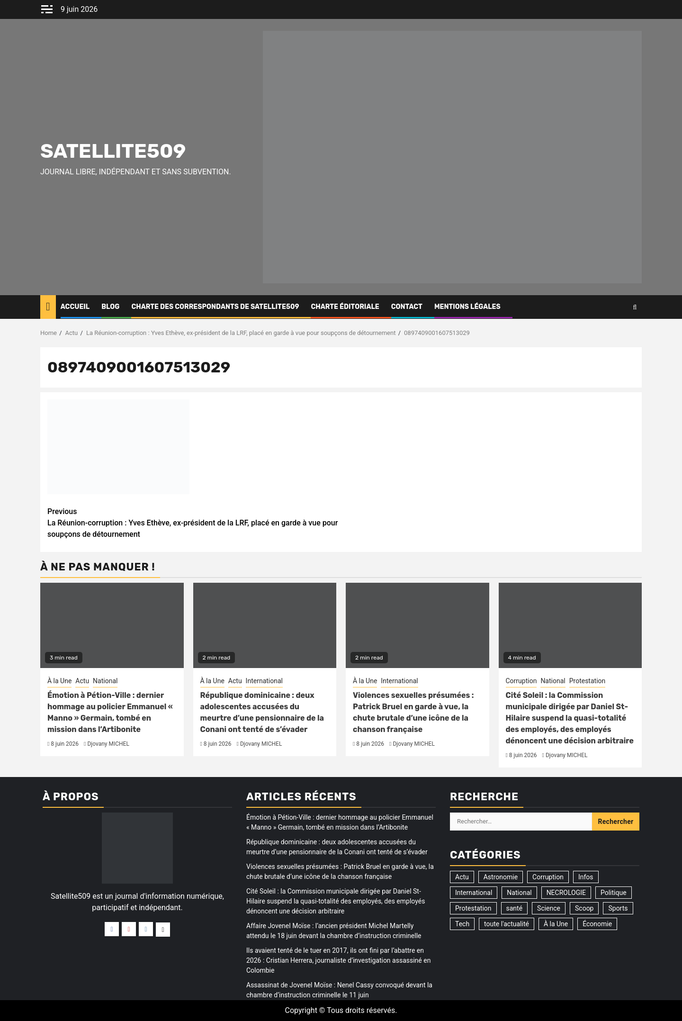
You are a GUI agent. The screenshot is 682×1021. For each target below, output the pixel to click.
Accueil (75, 307)
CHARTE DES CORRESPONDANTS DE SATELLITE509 (215, 307)
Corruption (521, 681)
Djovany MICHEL (108, 744)
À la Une (59, 681)
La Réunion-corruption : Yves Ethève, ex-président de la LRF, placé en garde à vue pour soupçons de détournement (194, 522)
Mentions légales (467, 307)
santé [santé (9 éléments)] (514, 908)
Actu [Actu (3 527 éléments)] (462, 877)
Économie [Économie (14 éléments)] (597, 924)
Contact (406, 307)
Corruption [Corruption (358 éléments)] (548, 877)
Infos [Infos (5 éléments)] (585, 877)
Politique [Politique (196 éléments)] (614, 892)
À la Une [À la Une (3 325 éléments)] (556, 924)
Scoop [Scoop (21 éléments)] (584, 908)
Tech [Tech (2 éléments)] (462, 924)
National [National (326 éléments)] (519, 892)
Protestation (587, 681)
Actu (82, 681)
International (264, 681)
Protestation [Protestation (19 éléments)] (473, 908)
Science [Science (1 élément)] (548, 908)
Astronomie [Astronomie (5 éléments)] (501, 877)
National (105, 681)
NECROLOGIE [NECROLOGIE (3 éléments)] (566, 892)
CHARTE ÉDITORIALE (345, 307)
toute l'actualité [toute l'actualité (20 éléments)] (506, 924)
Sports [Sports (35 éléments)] (618, 908)
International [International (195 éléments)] (473, 892)
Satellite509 (113, 151)
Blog (110, 307)
